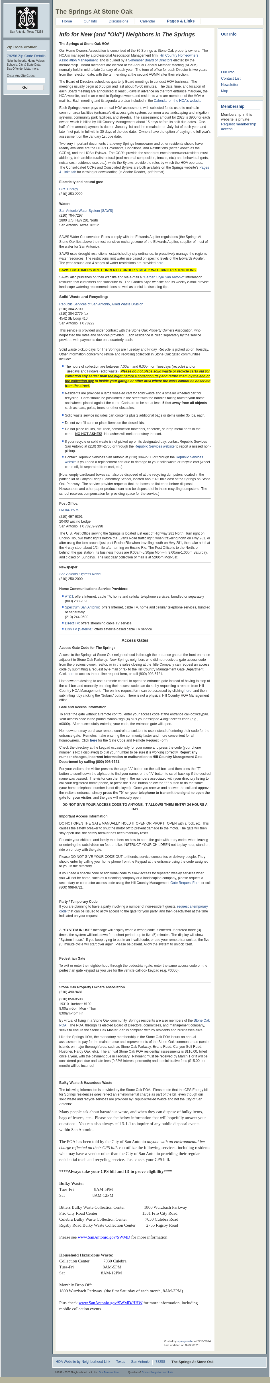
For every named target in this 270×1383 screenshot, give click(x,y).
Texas (120, 1362)
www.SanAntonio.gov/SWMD (104, 1237)
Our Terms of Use (109, 1372)
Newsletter (229, 84)
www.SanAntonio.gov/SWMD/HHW (110, 1303)
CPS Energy (68, 189)
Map (224, 91)
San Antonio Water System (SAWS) (86, 211)
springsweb (184, 1341)
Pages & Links (181, 21)
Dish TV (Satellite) (78, 629)
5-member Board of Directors (150, 60)
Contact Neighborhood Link (157, 1372)
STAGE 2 (143, 270)
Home (67, 21)
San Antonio (140, 1362)
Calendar (147, 21)
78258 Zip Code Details (26, 56)
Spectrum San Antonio (82, 607)
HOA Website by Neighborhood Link (83, 1362)
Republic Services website (155, 446)
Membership (232, 106)
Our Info (90, 21)
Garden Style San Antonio (163, 277)
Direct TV (72, 623)
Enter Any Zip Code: (21, 75)
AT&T (69, 597)
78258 (160, 1362)
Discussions (118, 21)
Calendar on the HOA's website (177, 101)
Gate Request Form (185, 883)
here (160, 263)
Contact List (231, 78)
